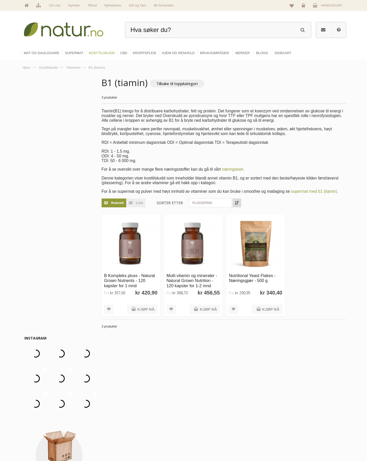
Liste (136, 203)
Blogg (249, 397)
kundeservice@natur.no (73, 427)
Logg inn (304, 6)
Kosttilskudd (198, 419)
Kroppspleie (198, 430)
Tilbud (92, 5)
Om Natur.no (144, 408)
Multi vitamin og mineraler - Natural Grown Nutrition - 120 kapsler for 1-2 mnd (193, 280)
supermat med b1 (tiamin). (316, 191)
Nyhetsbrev (112, 5)
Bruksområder (255, 408)
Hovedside (142, 397)
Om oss (55, 5)
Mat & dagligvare (202, 397)
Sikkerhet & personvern (314, 442)
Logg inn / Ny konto (311, 397)
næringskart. (235, 169)
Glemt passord (308, 408)
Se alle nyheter (145, 430)
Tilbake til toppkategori (179, 83)
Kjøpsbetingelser (309, 430)
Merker (140, 419)
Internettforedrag (257, 419)
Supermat (197, 408)
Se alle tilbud (144, 442)
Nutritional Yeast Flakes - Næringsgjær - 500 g (253, 277)
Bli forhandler (164, 5)
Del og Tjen (137, 5)
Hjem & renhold (201, 442)
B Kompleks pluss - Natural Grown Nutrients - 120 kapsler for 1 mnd (131, 280)
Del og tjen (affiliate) (259, 430)
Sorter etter (172, 203)
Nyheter (74, 5)
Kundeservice (307, 419)
